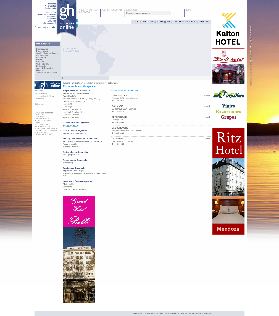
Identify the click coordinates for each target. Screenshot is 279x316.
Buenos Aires (42, 49)
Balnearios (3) (69, 187)
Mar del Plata (42, 55)
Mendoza (88, 83)
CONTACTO (84, 12)
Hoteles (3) (68, 107)
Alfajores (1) (68, 184)
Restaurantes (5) (70, 125)
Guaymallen (99, 83)
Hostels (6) (67, 104)
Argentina (77, 83)
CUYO (169, 22)
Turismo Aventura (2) (72, 147)
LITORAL (160, 22)
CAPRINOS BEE (119, 95)
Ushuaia (39, 70)
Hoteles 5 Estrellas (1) (72, 117)
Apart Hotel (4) (69, 96)
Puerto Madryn (42, 51)
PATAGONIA (204, 22)
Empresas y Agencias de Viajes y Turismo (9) (82, 141)
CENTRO (176, 22)
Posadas (40, 60)
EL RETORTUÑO (119, 117)
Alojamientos (50, 6)
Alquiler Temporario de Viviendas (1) (78, 93)
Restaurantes (112, 83)
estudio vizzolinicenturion (200, 313)
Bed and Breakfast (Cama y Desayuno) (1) (81, 99)
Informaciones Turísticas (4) (75, 189)
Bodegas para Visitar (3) (73, 155)
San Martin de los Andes (46, 53)
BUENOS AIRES (189, 22)
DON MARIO (117, 106)
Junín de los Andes (44, 68)
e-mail (207, 95)
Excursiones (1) (70, 144)
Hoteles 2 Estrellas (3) (72, 112)
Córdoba (40, 62)
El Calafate (41, 66)
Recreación (51, 19)
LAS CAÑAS (117, 139)
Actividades (51, 16)
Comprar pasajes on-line (45, 27)
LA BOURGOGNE (120, 128)
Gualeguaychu (42, 64)
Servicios (52, 21)
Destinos (52, 4)
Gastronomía (50, 8)
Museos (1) (68, 163)
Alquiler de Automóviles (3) (74, 133)
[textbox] (148, 13)
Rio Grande (41, 57)
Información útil (49, 23)
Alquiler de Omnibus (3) (73, 171)
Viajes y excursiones (47, 14)
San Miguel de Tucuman (46, 72)
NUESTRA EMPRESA (88, 10)
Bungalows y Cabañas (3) (74, 101)
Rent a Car (51, 12)
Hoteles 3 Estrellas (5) (72, 115)
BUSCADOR (131, 10)
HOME (188, 10)
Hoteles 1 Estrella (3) (72, 109)
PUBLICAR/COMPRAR (111, 10)
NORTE (151, 22)
